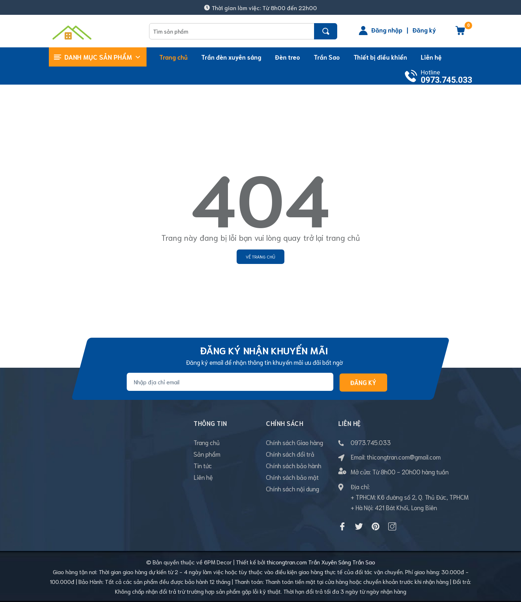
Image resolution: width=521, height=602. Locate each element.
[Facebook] (342, 526)
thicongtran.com (287, 561)
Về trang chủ (260, 256)
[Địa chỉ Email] (230, 382)
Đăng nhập (386, 30)
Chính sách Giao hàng (294, 442)
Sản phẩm (207, 454)
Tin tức (203, 465)
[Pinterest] (376, 526)
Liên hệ (203, 477)
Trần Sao (363, 561)
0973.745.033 (446, 80)
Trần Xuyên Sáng (329, 561)
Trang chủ (207, 442)
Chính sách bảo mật (292, 477)
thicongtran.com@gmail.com (404, 457)
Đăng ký (424, 30)
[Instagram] (392, 526)
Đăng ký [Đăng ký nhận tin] (363, 382)
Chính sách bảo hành (293, 465)
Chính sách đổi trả (290, 454)
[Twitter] (359, 526)
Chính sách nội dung (292, 488)
